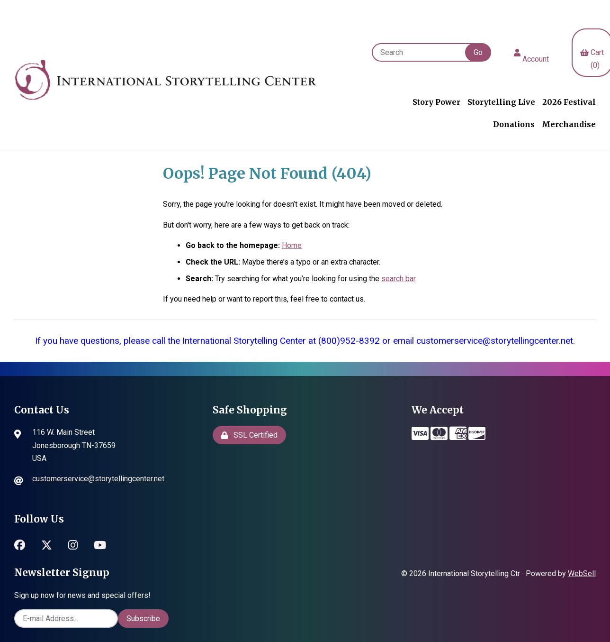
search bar (398, 278)
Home (292, 245)
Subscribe (143, 618)
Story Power (436, 102)
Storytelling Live (501, 102)
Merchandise (569, 124)
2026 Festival (569, 102)
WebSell (582, 573)
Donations (514, 124)
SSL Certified (249, 435)
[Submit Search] (478, 52)
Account (531, 53)
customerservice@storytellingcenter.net (98, 478)
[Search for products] (423, 52)
